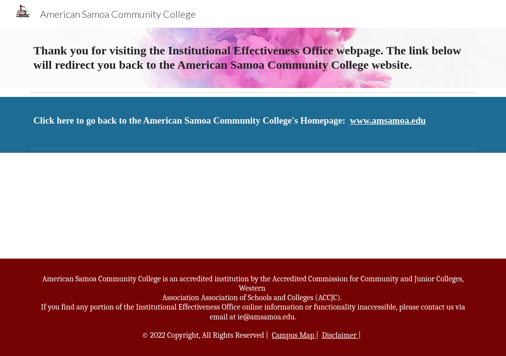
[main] (253, 58)
